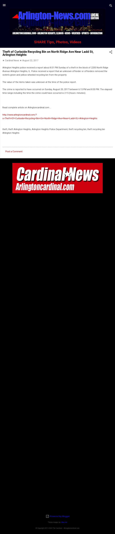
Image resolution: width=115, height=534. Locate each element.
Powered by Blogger (58, 516)
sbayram (64, 522)
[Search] (111, 6)
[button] (111, 52)
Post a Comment (13, 151)
